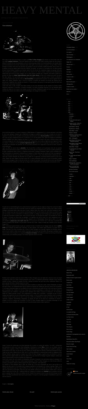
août (70, 178)
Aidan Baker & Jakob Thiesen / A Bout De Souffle (75, 144)
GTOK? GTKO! (70, 299)
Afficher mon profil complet (79, 373)
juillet (70, 180)
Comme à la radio (70, 86)
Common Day (69, 282)
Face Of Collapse (70, 292)
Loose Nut (69, 319)
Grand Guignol (70, 297)
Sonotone (46, 371)
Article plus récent (7, 392)
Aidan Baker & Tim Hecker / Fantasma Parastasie (75, 141)
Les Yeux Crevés (70, 317)
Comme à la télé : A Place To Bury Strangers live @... (75, 124)
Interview (69, 91)
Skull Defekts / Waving (74, 126)
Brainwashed (69, 280)
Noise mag (69, 324)
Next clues (69, 321)
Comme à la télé (70, 76)
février (70, 191)
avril (70, 186)
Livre (68, 94)
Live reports (11, 384)
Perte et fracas (69, 329)
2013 (69, 101)
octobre (71, 174)
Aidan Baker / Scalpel (73, 146)
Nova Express (69, 326)
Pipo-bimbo (69, 79)
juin (70, 182)
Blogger (53, 406)
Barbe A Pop (69, 272)
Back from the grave (71, 81)
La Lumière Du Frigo (71, 312)
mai (70, 184)
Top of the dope (70, 54)
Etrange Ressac (70, 290)
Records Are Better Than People (73, 341)
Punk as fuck (69, 74)
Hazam (76, 371)
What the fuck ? (70, 64)
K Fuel (68, 307)
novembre (71, 116)
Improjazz (69, 304)
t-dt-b (68, 361)
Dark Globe (69, 285)
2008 (69, 112)
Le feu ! (70, 118)
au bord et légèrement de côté (27, 143)
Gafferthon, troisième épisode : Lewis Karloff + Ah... (75, 135)
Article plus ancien (56, 392)
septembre (71, 176)
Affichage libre (70, 84)
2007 (69, 195)
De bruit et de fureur (73, 169)
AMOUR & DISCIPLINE (72, 270)
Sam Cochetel (69, 349)
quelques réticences (13, 61)
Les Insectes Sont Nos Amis (72, 314)
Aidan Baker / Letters (73, 130)
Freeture (68, 67)
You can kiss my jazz (73, 171)
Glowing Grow (70, 294)
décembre (71, 114)
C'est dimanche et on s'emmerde (73, 59)
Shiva (43, 347)
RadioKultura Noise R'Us (72, 339)
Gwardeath (69, 302)
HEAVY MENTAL (41, 10)
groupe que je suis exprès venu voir (19, 220)
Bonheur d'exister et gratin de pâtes (74, 277)
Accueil (32, 392)
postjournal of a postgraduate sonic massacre (76, 334)
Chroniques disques (71, 47)
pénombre (23, 148)
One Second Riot (29, 78)
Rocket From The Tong (71, 346)
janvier (70, 193)
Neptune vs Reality (73, 132)
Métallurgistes (69, 57)
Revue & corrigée (70, 344)
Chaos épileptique (73, 160)
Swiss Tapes (69, 358)
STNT (68, 356)
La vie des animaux (71, 49)
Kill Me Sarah (69, 309)
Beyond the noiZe (70, 275)
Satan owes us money (71, 351)
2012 (69, 103)
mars (70, 189)
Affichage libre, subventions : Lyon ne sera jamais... (75, 163)
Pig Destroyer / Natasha (74, 128)
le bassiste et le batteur (31, 233)
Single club (69, 62)
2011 (69, 105)
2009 (69, 110)
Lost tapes (69, 71)
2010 (69, 108)
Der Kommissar (70, 287)
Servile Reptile (70, 353)
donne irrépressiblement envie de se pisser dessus (26, 75)
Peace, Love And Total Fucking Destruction (74, 167)
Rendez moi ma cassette (72, 89)
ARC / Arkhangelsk (73, 138)
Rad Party (69, 336)
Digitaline (69, 69)
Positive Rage (69, 331)
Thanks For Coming (71, 363)
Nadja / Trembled (72, 158)
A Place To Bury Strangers (35, 59)
